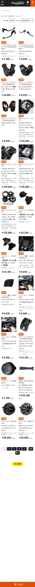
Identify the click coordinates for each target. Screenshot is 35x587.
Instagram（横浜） (25, 557)
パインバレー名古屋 (9, 482)
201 (30, 449)
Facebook (22, 549)
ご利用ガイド (7, 503)
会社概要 (6, 517)
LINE (20, 554)
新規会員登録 (7, 496)
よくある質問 (7, 525)
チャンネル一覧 (8, 549)
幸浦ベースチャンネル (9, 554)
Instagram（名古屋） (25, 559)
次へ (17, 453)
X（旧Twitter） (24, 552)
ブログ (4, 535)
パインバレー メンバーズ (11, 519)
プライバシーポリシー (10, 530)
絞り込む (18, 584)
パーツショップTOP (9, 498)
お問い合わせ (7, 527)
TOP (4, 471)
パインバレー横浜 (8, 479)
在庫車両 (6, 487)
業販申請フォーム (8, 508)
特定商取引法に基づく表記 (11, 506)
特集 (4, 539)
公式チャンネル (8, 552)
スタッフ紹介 (7, 522)
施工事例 (6, 485)
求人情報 (17, 464)
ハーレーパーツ (5, 10)
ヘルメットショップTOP (11, 501)
